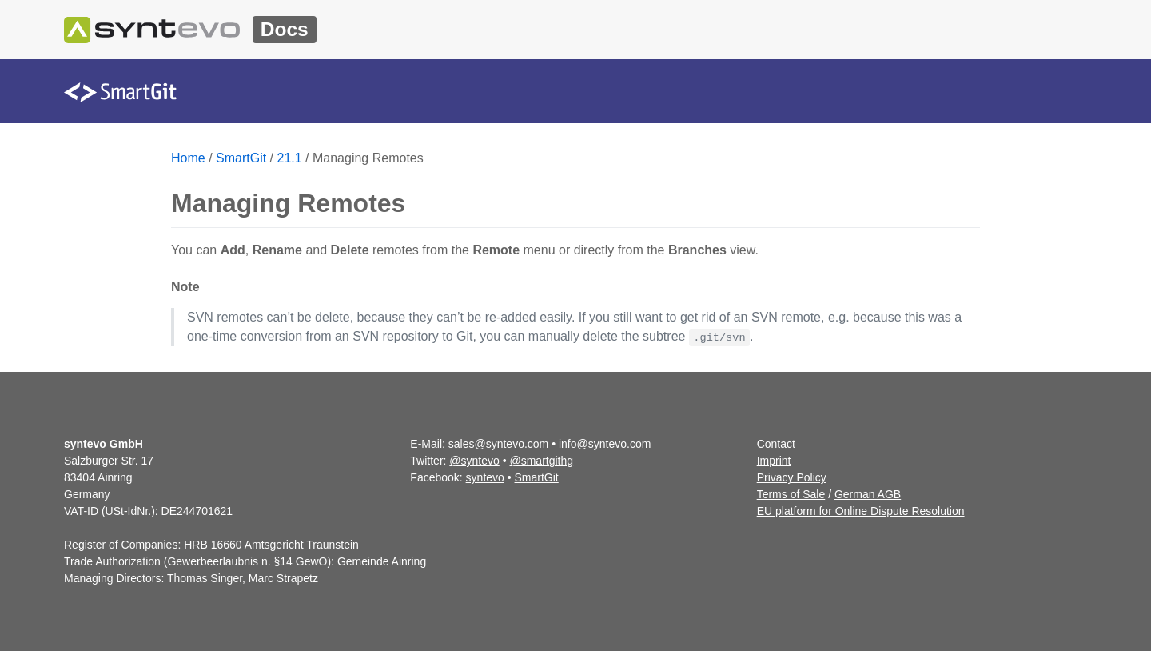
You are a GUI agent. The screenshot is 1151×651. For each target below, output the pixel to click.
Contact (776, 443)
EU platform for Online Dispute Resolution (861, 511)
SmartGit (241, 158)
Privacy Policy (791, 477)
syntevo (485, 477)
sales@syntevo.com (498, 443)
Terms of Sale (791, 494)
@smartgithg (542, 460)
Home (188, 158)
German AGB (867, 494)
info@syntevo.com (605, 443)
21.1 (289, 158)
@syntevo (474, 460)
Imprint (774, 460)
